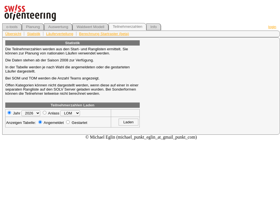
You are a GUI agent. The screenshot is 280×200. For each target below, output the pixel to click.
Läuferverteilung (59, 34)
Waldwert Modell (90, 27)
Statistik (33, 34)
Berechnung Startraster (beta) (104, 34)
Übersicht (13, 34)
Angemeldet (54, 123)
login (272, 27)
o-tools (12, 27)
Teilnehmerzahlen (127, 26)
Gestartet (79, 123)
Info (154, 27)
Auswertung (58, 27)
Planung (33, 27)
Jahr (16, 113)
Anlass (53, 113)
